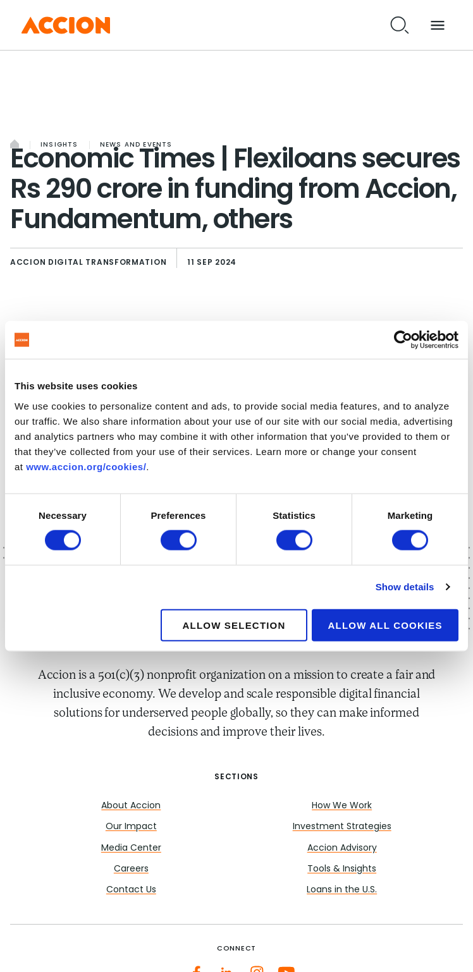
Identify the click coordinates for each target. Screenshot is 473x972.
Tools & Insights (341, 869)
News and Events (136, 145)
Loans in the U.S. (342, 890)
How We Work (342, 806)
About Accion (131, 806)
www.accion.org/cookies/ (86, 466)
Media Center (131, 848)
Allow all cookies (385, 624)
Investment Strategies (342, 827)
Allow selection (234, 624)
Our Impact (131, 827)
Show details (405, 586)
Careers (131, 869)
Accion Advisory (342, 848)
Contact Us (131, 890)
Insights (59, 145)
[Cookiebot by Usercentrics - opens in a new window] (403, 340)
